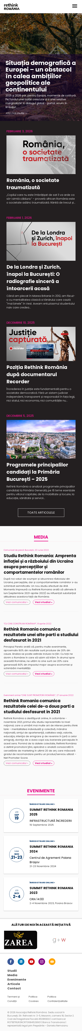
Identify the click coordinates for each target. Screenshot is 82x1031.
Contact (14, 988)
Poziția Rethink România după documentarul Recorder (36, 374)
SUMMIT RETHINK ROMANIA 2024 (51, 849)
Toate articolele (41, 512)
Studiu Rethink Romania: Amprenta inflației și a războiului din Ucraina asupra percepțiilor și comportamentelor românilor (40, 564)
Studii (12, 971)
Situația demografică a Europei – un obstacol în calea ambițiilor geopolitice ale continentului (41, 76)
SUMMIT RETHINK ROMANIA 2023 (51, 890)
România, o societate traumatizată (32, 184)
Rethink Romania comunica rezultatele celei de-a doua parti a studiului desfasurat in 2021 (39, 706)
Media (12, 975)
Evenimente (16, 979)
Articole (13, 984)
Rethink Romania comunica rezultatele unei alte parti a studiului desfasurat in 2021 (41, 635)
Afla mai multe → (16, 113)
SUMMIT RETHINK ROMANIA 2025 (51, 812)
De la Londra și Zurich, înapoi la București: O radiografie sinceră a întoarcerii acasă (33, 278)
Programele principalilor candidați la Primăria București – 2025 (37, 471)
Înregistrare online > (42, 804)
